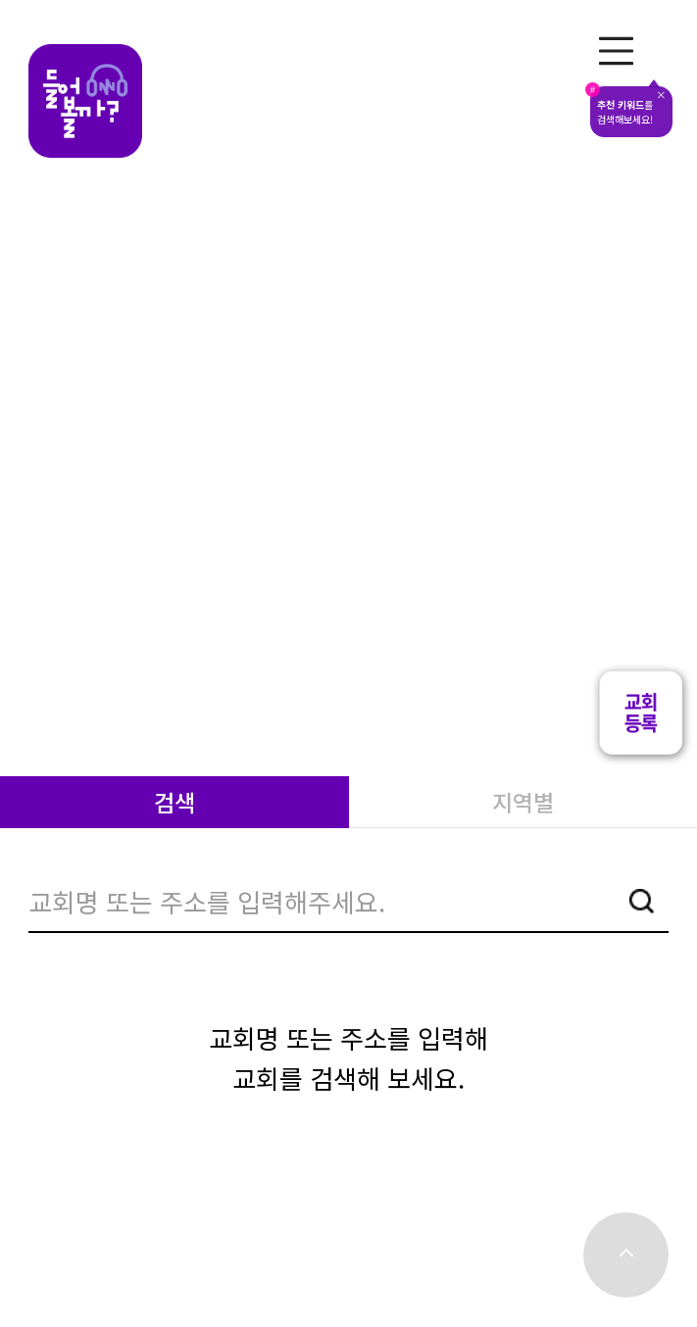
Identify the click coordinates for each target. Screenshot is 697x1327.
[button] (640, 750)
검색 (174, 801)
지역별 (523, 801)
